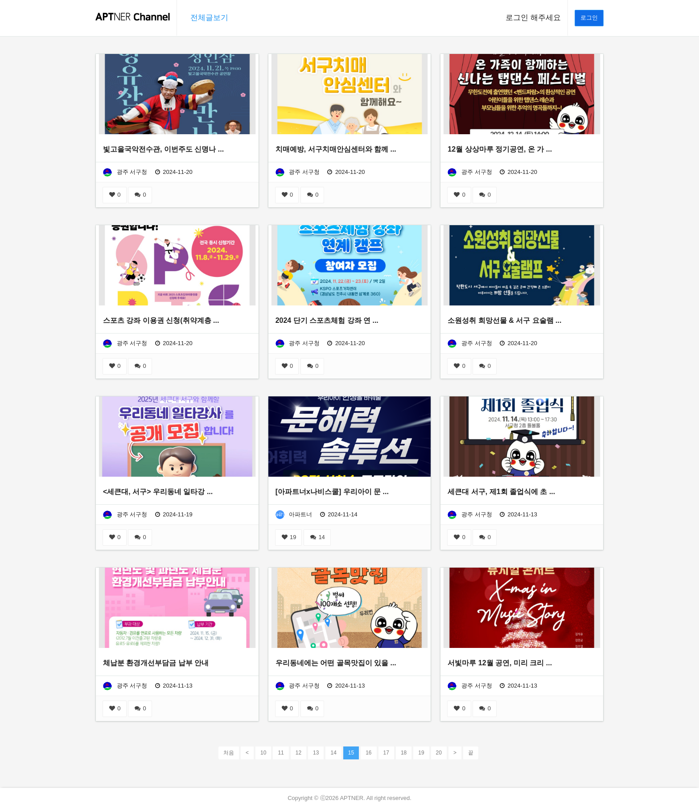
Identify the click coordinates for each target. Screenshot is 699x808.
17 (386, 753)
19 (288, 537)
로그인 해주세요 (533, 17)
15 (351, 752)
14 (317, 537)
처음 (228, 753)
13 (316, 753)
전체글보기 (209, 17)
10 (263, 753)
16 (368, 753)
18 (404, 753)
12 (298, 753)
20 (439, 753)
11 (281, 753)
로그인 (589, 17)
